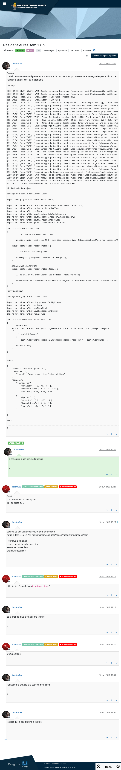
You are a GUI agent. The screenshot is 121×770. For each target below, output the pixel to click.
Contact (47, 763)
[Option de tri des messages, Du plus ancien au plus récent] (87, 55)
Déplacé (8, 50)
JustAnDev (17, 64)
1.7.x (30, 50)
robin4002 (16, 487)
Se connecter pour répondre (104, 56)
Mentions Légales (59, 763)
